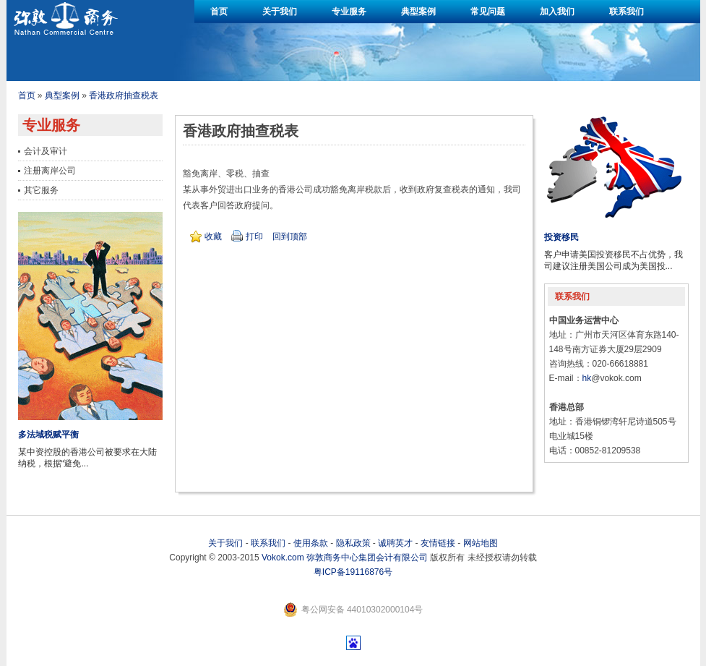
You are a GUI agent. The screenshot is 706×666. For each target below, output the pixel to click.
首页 (219, 12)
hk (587, 378)
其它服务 (41, 190)
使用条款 (310, 543)
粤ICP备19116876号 (353, 572)
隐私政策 (353, 543)
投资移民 (561, 237)
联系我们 (626, 12)
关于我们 (279, 12)
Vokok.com (283, 557)
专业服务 (349, 12)
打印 (254, 236)
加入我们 (557, 12)
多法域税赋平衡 (48, 435)
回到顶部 (289, 236)
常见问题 (487, 12)
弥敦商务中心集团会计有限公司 (367, 557)
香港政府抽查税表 (123, 95)
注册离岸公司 (50, 171)
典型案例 (418, 12)
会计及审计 (45, 151)
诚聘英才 (395, 543)
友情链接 (438, 543)
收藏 (213, 236)
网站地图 (480, 543)
